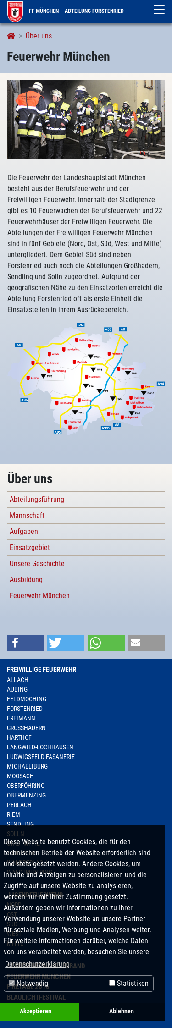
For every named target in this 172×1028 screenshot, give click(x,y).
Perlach (19, 804)
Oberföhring (25, 785)
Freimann (21, 718)
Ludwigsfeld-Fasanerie (41, 756)
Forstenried (25, 708)
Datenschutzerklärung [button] (37, 964)
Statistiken (129, 983)
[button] (25, 643)
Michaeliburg (27, 766)
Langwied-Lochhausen (40, 747)
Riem (13, 814)
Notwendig (28, 983)
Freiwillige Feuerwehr (41, 669)
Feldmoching (26, 699)
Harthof (19, 737)
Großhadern (26, 727)
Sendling (20, 824)
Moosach (20, 776)
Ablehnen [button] (121, 1011)
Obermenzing (26, 795)
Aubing (17, 689)
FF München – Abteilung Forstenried (65, 11)
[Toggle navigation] (159, 9)
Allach (17, 679)
